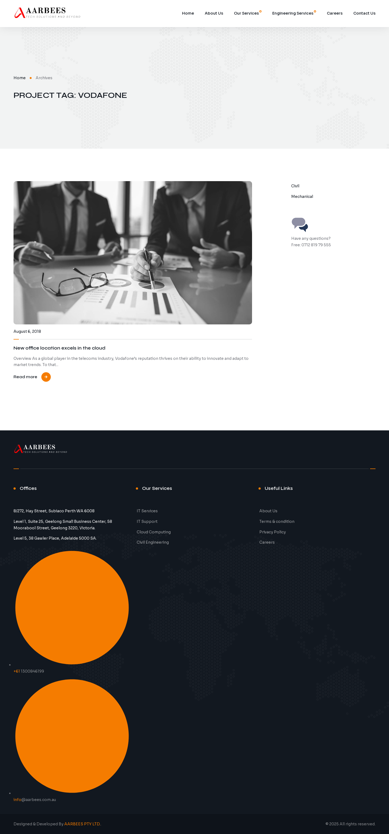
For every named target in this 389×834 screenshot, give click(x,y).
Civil (295, 186)
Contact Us (364, 13)
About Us (214, 13)
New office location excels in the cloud (59, 348)
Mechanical (302, 196)
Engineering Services (292, 13)
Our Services (246, 13)
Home (188, 13)
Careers (335, 13)
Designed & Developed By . (57, 824)
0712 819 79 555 (316, 244)
